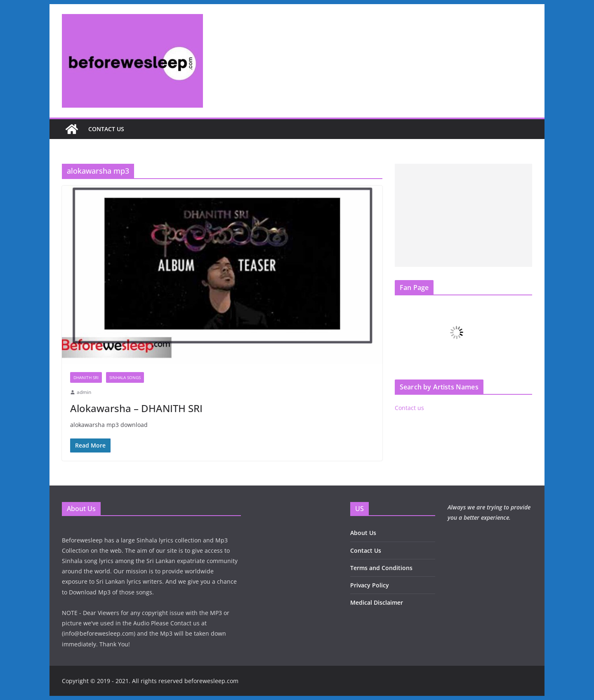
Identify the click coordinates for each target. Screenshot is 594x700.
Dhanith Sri (86, 377)
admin (84, 392)
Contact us (106, 129)
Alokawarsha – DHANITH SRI (136, 408)
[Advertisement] (463, 215)
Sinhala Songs (125, 377)
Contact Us (365, 550)
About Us (363, 533)
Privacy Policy (369, 585)
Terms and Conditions (381, 568)
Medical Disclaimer (376, 602)
